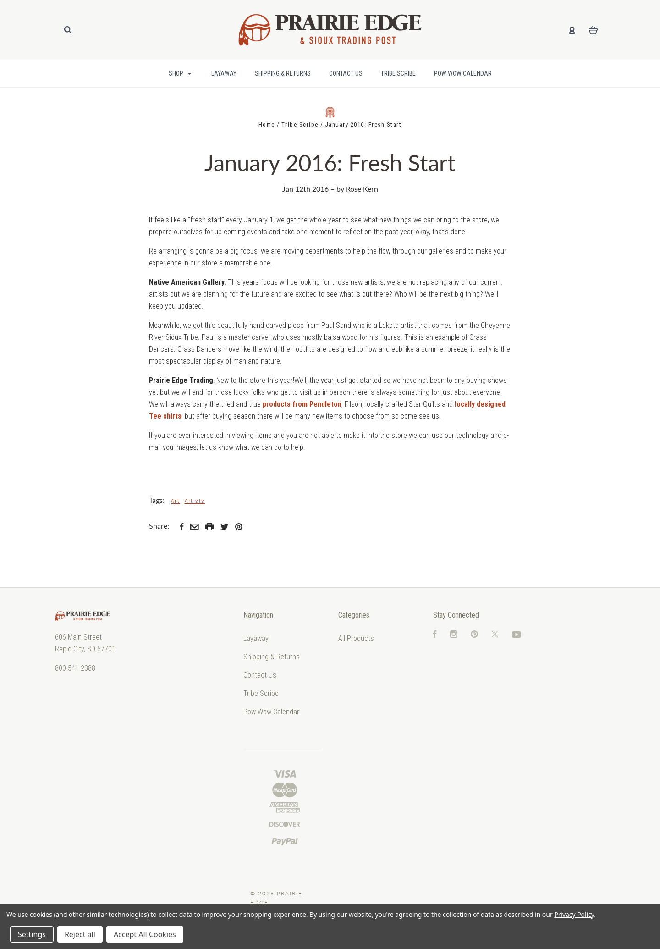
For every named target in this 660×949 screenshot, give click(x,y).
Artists (195, 500)
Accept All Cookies (145, 934)
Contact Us (346, 73)
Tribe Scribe (398, 73)
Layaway (223, 73)
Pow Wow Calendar (463, 73)
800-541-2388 (75, 668)
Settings (32, 934)
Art (175, 500)
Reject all (80, 934)
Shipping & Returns (283, 73)
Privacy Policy (574, 914)
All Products (356, 638)
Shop (180, 73)
